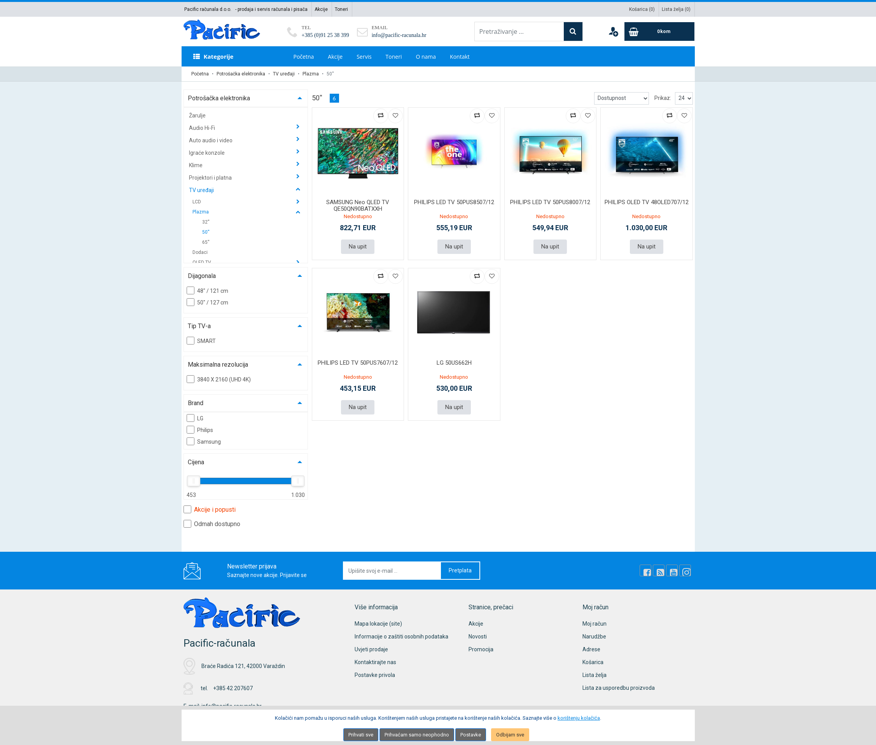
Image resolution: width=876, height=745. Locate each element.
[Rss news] (658, 570)
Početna (304, 56)
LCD (197, 202)
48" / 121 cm (207, 290)
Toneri (341, 9)
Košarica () (642, 9)
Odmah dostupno (212, 524)
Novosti (478, 636)
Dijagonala (202, 276)
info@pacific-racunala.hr (399, 35)
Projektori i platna (211, 178)
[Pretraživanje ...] (519, 31)
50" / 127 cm (207, 302)
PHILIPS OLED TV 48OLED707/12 (647, 202)
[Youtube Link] (672, 570)
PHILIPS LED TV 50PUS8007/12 (550, 202)
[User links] (613, 31)
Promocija (481, 649)
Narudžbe (594, 636)
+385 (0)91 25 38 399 (325, 35)
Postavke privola (375, 675)
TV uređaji (284, 74)
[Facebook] (645, 570)
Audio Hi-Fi (202, 128)
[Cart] (659, 31)
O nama (426, 56)
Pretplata (460, 570)
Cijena (196, 462)
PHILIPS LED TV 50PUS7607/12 (358, 362)
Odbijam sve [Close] (510, 735)
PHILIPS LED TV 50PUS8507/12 (454, 202)
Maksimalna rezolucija (218, 364)
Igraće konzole (207, 153)
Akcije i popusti (210, 509)
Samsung (204, 441)
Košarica (592, 662)
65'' (206, 242)
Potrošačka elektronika (241, 74)
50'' (206, 232)
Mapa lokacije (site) (378, 624)
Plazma (310, 74)
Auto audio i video (211, 140)
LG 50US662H (454, 362)
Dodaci (200, 252)
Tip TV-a (199, 326)
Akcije (321, 9)
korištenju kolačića (579, 718)
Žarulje (197, 115)
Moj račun (594, 624)
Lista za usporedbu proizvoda (618, 688)
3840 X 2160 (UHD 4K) (219, 379)
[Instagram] (685, 570)
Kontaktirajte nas (375, 662)
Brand (195, 403)
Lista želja (594, 675)
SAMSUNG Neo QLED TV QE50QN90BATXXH (357, 205)
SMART (201, 341)
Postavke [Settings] (470, 735)
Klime (196, 165)
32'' (206, 222)
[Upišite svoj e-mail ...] (392, 570)
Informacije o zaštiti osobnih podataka (401, 636)
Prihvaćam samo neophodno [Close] (417, 735)
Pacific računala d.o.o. (207, 9)
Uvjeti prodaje (371, 649)
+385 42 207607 (233, 688)
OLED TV (202, 262)
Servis (364, 56)
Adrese (591, 649)
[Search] (573, 31)
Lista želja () (676, 9)
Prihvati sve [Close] (360, 735)
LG (195, 418)
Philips (200, 430)
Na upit (358, 246)
